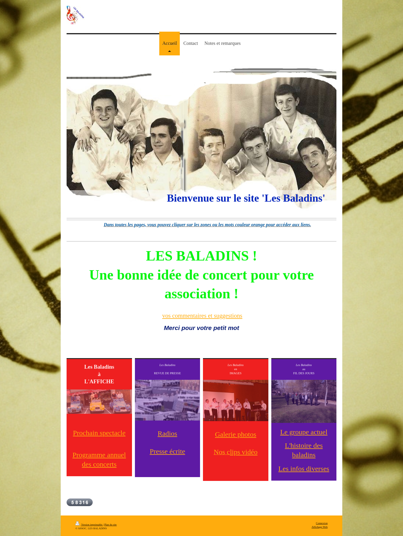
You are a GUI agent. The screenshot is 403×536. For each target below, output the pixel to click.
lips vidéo (244, 452)
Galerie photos (235, 434)
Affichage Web (319, 526)
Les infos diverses (303, 468)
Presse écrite (167, 451)
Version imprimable (89, 524)
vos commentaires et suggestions (202, 315)
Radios (167, 433)
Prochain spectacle (99, 433)
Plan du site (110, 524)
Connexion (322, 523)
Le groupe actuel (303, 432)
